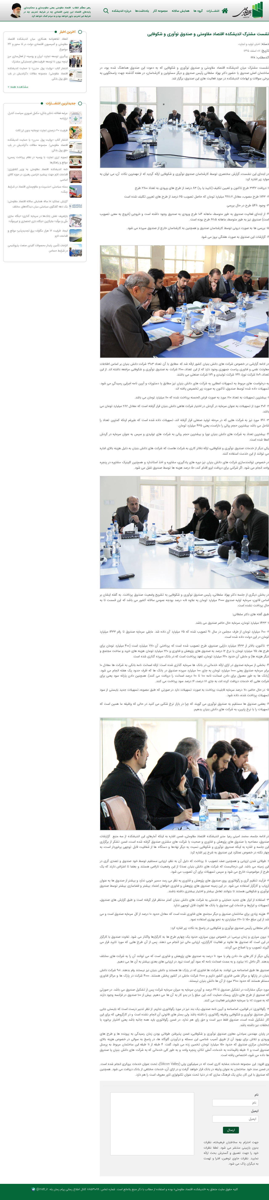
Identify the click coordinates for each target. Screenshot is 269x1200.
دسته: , (253, 44)
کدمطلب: (260, 57)
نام (256, 1094)
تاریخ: (256, 50)
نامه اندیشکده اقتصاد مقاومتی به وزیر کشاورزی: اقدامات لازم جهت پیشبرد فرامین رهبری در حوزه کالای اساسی (38, 174)
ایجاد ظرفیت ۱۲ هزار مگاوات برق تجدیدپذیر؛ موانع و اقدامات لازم (38, 233)
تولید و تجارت (245, 44)
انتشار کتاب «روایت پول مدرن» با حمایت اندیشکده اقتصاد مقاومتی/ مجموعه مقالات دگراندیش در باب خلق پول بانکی (38, 73)
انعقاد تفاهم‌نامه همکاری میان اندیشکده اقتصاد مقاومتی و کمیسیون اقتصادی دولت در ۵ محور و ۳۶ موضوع (38, 44)
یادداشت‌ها (142, 11)
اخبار (257, 44)
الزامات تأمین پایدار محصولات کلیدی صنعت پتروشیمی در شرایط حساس (38, 248)
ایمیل (254, 1111)
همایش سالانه (181, 11)
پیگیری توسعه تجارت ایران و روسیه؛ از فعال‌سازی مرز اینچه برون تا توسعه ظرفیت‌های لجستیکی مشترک (38, 59)
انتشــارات (213, 11)
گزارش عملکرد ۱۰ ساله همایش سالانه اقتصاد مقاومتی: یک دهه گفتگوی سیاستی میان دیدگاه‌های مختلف (38, 204)
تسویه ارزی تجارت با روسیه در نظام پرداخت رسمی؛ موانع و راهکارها (38, 160)
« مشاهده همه (18, 86)
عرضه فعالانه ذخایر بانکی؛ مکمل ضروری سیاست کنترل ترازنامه (38, 116)
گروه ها (198, 11)
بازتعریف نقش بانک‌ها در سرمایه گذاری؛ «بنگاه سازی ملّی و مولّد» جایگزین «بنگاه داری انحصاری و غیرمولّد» (38, 219)
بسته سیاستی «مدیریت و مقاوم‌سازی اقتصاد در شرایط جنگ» (38, 189)
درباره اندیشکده (121, 11)
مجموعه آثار (160, 11)
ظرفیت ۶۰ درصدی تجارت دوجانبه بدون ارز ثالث (42, 130)
